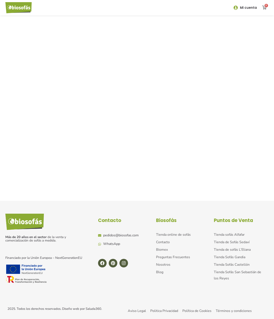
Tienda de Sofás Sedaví (232, 242)
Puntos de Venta (233, 220)
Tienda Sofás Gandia (229, 257)
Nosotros (163, 264)
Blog (159, 272)
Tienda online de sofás (173, 234)
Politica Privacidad (164, 311)
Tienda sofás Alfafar (229, 234)
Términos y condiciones (234, 311)
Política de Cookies (196, 311)
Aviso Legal (137, 311)
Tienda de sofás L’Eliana (232, 249)
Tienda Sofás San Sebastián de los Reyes (237, 275)
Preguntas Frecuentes (173, 257)
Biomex (162, 249)
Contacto (109, 220)
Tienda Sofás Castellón (232, 264)
